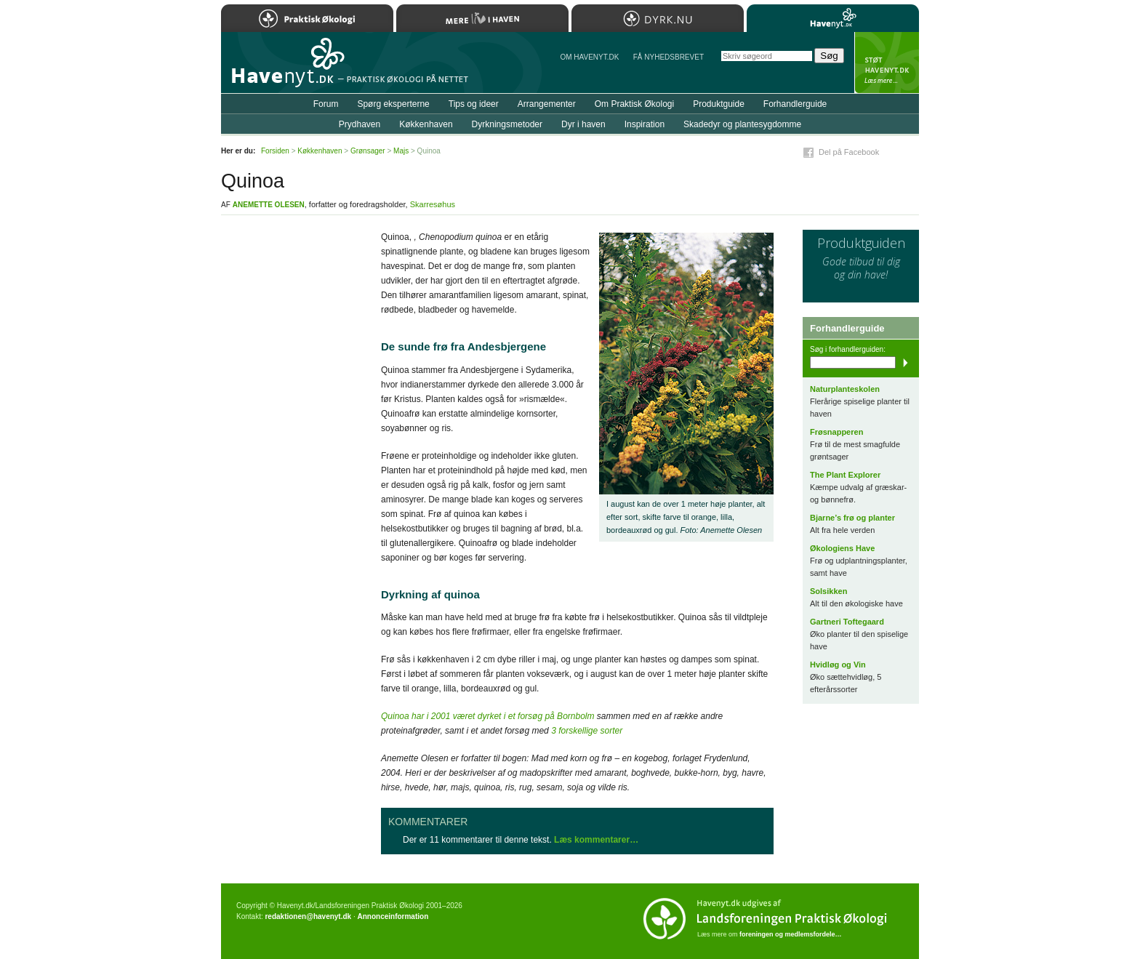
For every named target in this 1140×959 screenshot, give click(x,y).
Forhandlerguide (795, 104)
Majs (401, 151)
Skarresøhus (432, 204)
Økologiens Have (842, 548)
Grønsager (367, 151)
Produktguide (718, 104)
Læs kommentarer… (596, 840)
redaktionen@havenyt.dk (308, 916)
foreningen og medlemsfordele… (790, 934)
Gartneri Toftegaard (847, 621)
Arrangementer (547, 104)
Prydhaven (359, 124)
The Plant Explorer (845, 474)
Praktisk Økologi (307, 18)
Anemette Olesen (269, 205)
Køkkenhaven (425, 124)
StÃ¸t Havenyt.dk (886, 62)
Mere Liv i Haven (482, 18)
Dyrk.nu (657, 18)
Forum (326, 104)
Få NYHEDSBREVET (668, 57)
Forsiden (275, 151)
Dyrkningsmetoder (507, 124)
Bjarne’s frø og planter (852, 517)
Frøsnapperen (836, 432)
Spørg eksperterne (393, 104)
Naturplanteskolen (845, 389)
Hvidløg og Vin (838, 664)
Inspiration (645, 124)
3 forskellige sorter (586, 731)
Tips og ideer (474, 104)
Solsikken (828, 591)
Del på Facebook (849, 152)
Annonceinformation (392, 916)
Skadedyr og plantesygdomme (742, 124)
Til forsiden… (284, 68)
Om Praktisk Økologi (634, 104)
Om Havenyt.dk (589, 57)
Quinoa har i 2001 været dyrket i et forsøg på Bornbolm (487, 716)
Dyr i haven (583, 124)
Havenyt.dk (833, 18)
